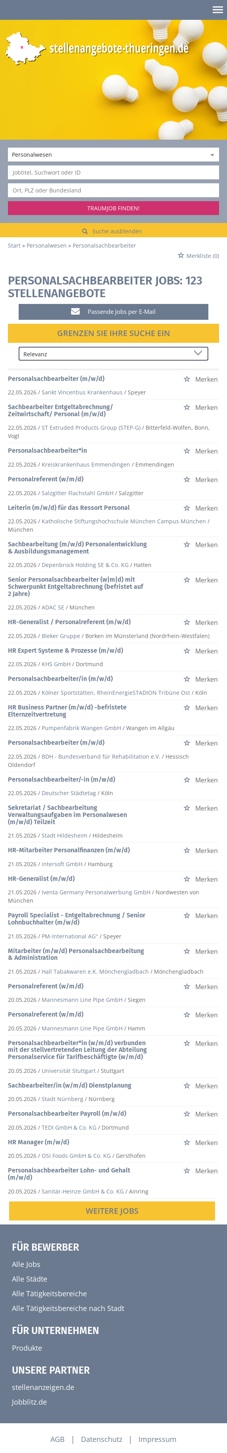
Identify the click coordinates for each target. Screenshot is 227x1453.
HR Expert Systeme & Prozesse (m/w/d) (65, 650)
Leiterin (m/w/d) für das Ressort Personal (69, 507)
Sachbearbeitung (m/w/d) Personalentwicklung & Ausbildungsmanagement (77, 547)
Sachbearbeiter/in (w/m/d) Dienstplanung (69, 1085)
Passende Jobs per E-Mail (113, 311)
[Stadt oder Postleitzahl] (113, 190)
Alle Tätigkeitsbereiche (49, 1293)
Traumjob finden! (113, 208)
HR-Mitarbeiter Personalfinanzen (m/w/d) (69, 850)
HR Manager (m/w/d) (38, 1142)
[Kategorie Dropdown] (211, 154)
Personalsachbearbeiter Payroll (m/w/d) (67, 1113)
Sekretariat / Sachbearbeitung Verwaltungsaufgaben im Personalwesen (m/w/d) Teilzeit (67, 814)
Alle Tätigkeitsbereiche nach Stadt (68, 1308)
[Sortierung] (105, 354)
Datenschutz (101, 1439)
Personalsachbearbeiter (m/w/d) (56, 378)
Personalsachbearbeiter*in (47, 450)
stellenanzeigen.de (43, 1387)
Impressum (158, 1439)
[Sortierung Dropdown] (200, 354)
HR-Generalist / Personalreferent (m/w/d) (69, 622)
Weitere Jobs (112, 1210)
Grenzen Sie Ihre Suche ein (113, 333)
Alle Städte (29, 1279)
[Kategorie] (105, 154)
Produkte (27, 1348)
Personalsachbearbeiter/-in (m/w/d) (61, 779)
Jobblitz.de (29, 1402)
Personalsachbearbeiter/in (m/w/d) (60, 678)
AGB (57, 1439)
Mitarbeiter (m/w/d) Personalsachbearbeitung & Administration (76, 954)
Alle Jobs (26, 1264)
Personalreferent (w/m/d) (45, 479)
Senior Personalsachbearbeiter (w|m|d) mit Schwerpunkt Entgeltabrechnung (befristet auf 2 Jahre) (75, 586)
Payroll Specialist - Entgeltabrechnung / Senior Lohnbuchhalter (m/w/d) (76, 918)
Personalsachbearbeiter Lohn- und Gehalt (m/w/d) (69, 1174)
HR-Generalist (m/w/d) (41, 878)
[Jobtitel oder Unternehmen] (113, 172)
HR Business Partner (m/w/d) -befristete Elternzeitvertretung (67, 710)
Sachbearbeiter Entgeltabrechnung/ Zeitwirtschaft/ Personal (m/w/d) (60, 410)
